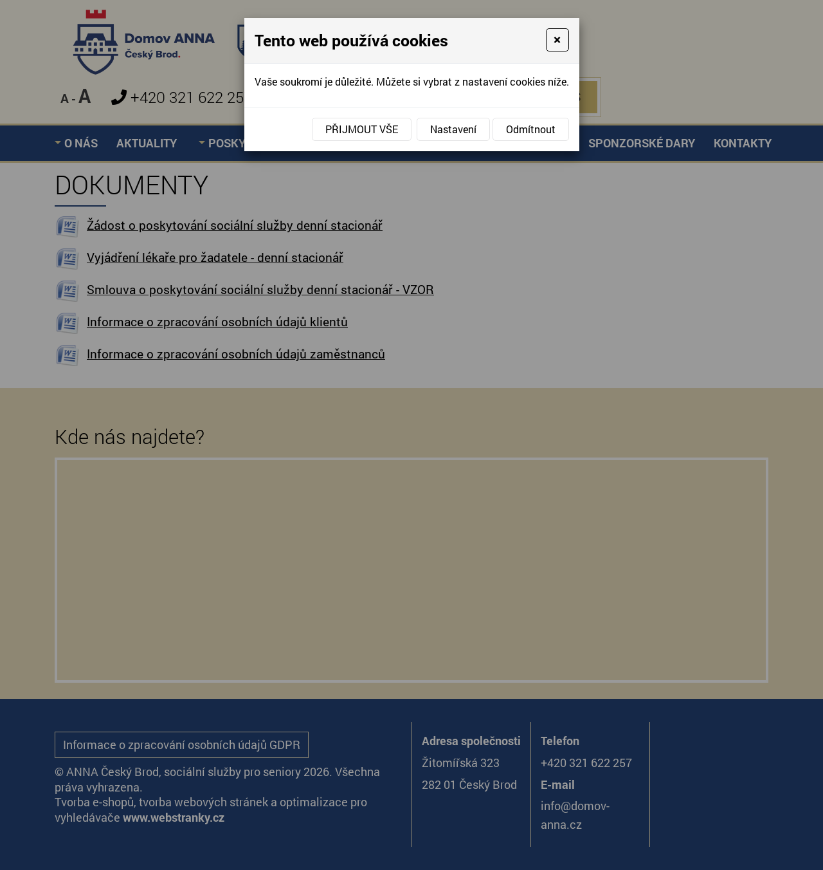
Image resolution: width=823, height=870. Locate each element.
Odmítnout (531, 129)
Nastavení (453, 129)
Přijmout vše (361, 129)
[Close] (557, 39)
